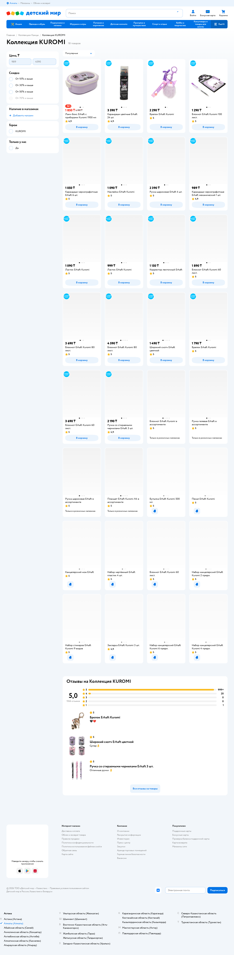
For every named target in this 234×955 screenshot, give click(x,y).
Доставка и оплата (71, 831)
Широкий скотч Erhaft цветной (112, 742)
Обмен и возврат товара (74, 835)
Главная (10, 35)
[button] (219, 24)
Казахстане (35, 891)
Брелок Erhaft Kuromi (105, 717)
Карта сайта (67, 854)
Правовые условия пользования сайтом (69, 888)
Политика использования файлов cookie (82, 846)
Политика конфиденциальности (78, 842)
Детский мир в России (17, 891)
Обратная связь (69, 850)
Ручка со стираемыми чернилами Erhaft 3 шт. (121, 766)
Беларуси (47, 891)
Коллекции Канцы (28, 35)
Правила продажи (70, 838)
